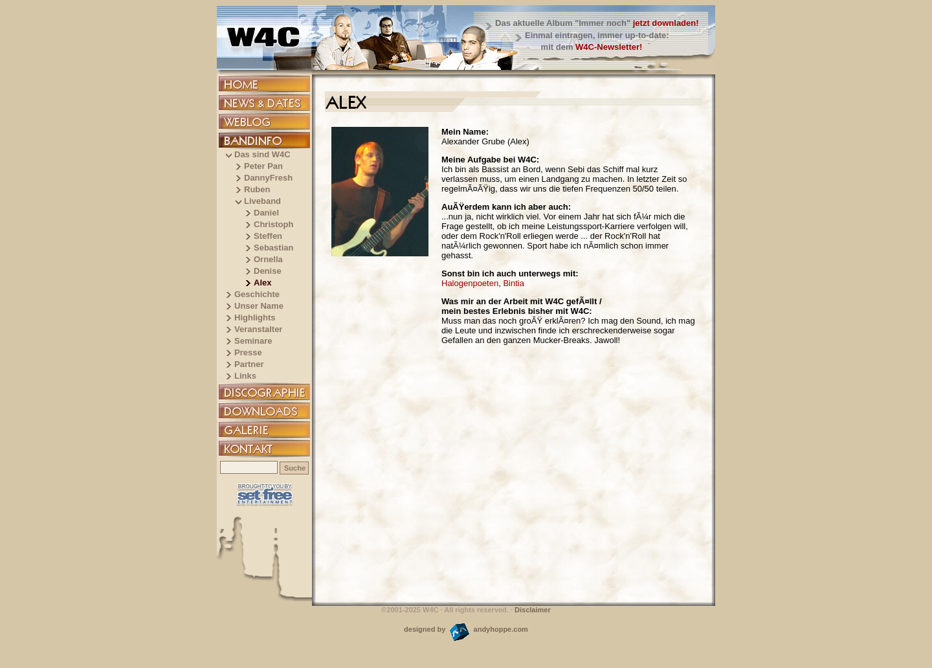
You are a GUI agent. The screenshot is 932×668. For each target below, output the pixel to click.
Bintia (513, 283)
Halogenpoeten (469, 283)
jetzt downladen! (666, 23)
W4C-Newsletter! (608, 47)
